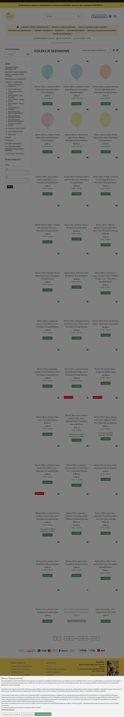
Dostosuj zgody (28, 714)
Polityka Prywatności (7, 709)
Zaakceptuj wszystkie (43, 714)
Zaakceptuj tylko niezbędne (11, 714)
